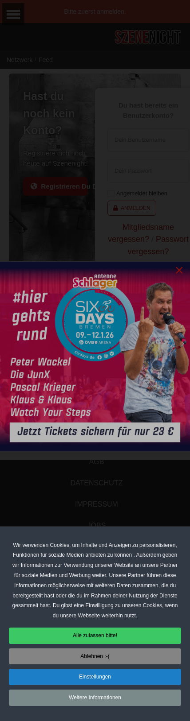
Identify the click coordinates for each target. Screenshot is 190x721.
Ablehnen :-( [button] (94, 658)
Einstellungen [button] (95, 679)
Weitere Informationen (95, 699)
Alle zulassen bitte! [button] (95, 637)
